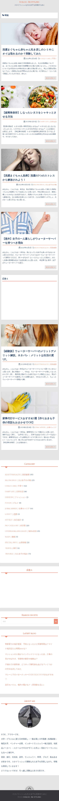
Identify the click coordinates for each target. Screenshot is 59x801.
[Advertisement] (29, 298)
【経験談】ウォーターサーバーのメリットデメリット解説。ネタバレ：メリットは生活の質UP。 (29, 355)
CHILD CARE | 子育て (48, 58)
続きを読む (50, 78)
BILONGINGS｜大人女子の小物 (45, 185)
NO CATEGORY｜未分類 (15, 525)
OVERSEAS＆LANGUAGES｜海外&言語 (21, 531)
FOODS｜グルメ (11, 503)
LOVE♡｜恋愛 (11, 514)
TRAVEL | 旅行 (11, 548)
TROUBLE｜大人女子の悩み (16, 554)
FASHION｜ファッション (15, 497)
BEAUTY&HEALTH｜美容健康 (46, 248)
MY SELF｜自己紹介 (13, 520)
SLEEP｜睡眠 (10, 537)
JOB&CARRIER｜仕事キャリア (46, 427)
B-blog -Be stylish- (29, 2)
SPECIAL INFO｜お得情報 (15, 542)
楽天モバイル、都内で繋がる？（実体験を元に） (25, 685)
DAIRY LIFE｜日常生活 (48, 122)
